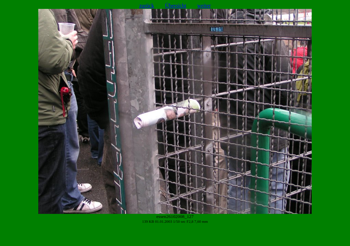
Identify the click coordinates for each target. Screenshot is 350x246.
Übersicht (175, 6)
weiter (204, 6)
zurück (146, 6)
